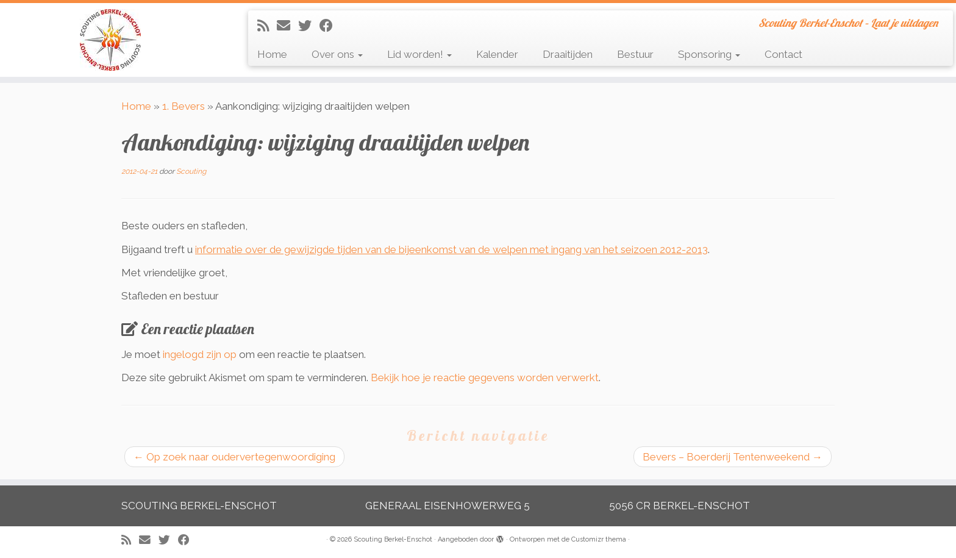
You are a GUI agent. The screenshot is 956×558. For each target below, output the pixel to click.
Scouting (191, 171)
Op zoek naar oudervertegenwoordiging (234, 457)
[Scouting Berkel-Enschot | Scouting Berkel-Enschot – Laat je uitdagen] (110, 40)
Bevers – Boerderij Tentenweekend (732, 457)
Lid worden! (419, 54)
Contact (783, 54)
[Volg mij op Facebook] (330, 26)
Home (272, 54)
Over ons (337, 54)
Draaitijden (568, 54)
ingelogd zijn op (200, 354)
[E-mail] (287, 26)
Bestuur (635, 54)
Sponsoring (709, 54)
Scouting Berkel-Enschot (393, 539)
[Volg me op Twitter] (308, 26)
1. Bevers (183, 106)
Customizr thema (598, 539)
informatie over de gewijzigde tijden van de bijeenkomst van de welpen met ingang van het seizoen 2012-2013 (451, 249)
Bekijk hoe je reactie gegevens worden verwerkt (485, 377)
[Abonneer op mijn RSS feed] (267, 26)
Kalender (497, 54)
